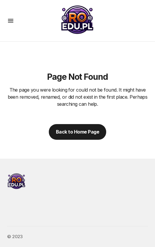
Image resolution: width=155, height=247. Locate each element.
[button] (10, 20)
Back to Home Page (77, 132)
